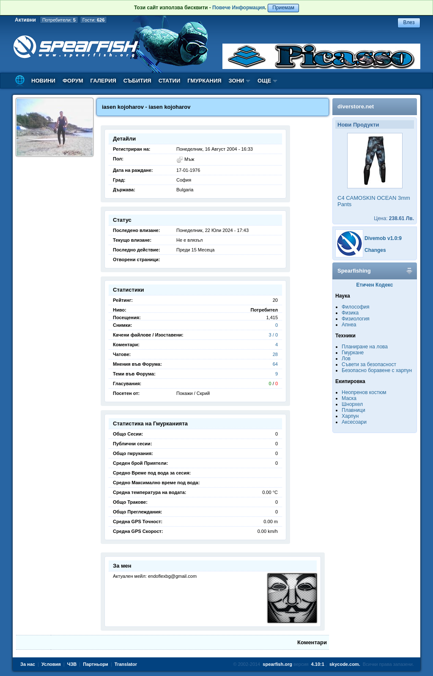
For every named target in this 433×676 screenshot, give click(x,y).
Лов (346, 358)
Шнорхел (352, 404)
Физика (350, 313)
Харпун (350, 416)
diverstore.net (355, 106)
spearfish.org (277, 664)
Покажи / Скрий (193, 393)
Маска (349, 398)
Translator (126, 664)
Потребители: (59, 19)
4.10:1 (317, 664)
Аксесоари (354, 422)
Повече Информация (238, 8)
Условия (51, 664)
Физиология (356, 319)
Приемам (283, 8)
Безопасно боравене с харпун (377, 370)
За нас (27, 664)
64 (275, 364)
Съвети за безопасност (369, 364)
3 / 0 (273, 334)
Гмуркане (353, 353)
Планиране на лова (365, 347)
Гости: (93, 19)
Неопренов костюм (364, 392)
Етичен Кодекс (374, 285)
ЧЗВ (72, 664)
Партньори (95, 664)
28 (275, 354)
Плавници (353, 410)
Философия (356, 307)
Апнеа (349, 325)
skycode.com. (344, 664)
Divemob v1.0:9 (383, 238)
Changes (375, 250)
